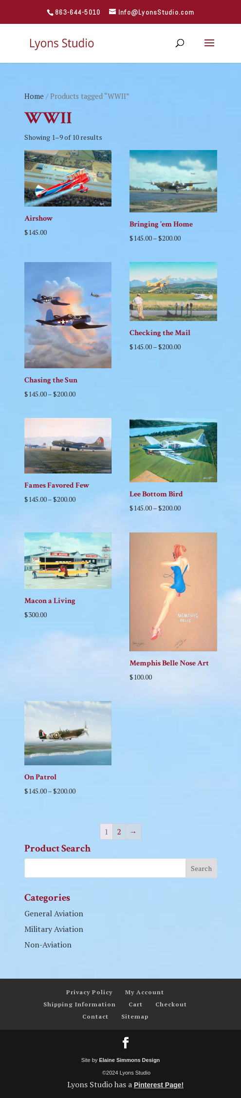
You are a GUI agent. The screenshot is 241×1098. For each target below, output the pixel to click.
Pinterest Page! (159, 1085)
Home (34, 96)
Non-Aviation (48, 944)
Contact (95, 1016)
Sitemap (134, 1016)
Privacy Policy (89, 992)
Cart (136, 1004)
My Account (144, 992)
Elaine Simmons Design (129, 1060)
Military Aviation (53, 929)
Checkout (171, 1004)
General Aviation (53, 913)
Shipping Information (79, 1004)
